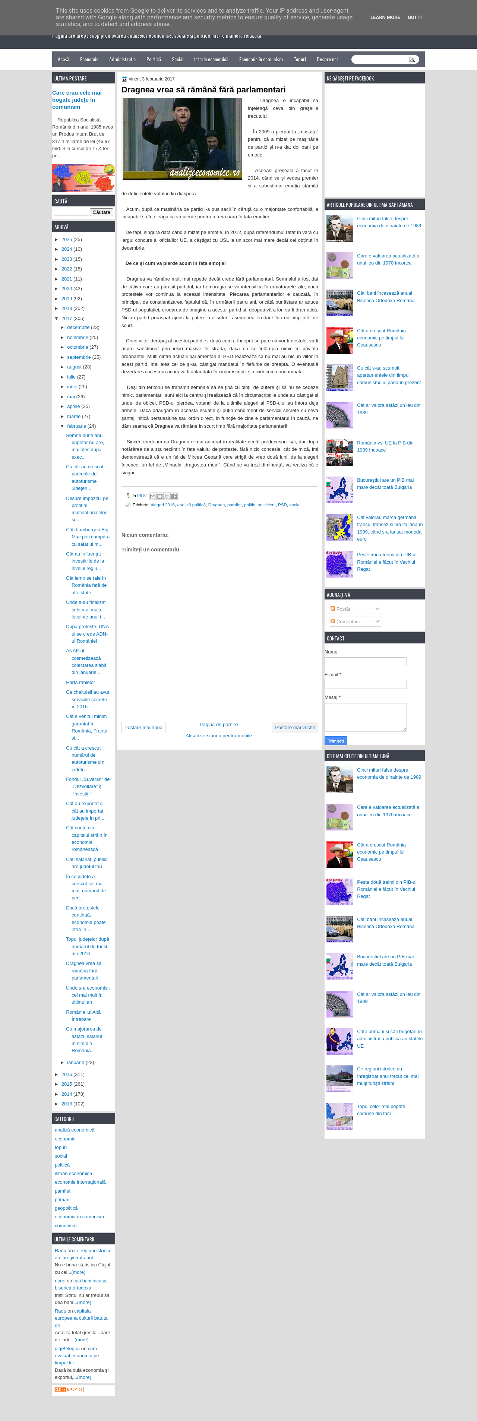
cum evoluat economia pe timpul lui (77, 1356)
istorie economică (73, 1173)
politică (62, 1165)
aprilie (74, 406)
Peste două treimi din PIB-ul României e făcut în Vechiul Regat (386, 562)
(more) (78, 1272)
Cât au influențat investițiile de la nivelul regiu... (85, 561)
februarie (77, 426)
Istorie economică (211, 59)
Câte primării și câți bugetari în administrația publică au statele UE (390, 1039)
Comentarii (345, 621)
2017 (67, 318)
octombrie (78, 347)
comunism (66, 1225)
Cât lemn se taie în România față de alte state (86, 585)
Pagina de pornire (219, 724)
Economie (89, 59)
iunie (73, 386)
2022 (67, 269)
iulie (72, 377)
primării (62, 1199)
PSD (282, 504)
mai (71, 396)
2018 (67, 308)
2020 (67, 288)
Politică (153, 59)
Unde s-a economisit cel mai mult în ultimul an (88, 995)
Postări (341, 609)
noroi (60, 1281)
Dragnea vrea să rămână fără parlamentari (83, 970)
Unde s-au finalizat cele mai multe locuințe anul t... (86, 609)
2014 (67, 1094)
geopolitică (66, 1208)
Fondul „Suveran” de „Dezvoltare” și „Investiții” (88, 786)
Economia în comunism (261, 59)
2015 (67, 1084)
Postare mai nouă (143, 727)
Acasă (63, 59)
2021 (67, 279)
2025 (67, 239)
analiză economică (75, 1130)
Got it (415, 17)
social (294, 504)
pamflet (234, 504)
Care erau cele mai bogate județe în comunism (77, 99)
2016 (67, 1074)
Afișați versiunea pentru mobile (219, 735)
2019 (67, 298)
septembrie (79, 357)
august (75, 367)
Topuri (300, 59)
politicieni (266, 504)
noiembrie (78, 337)
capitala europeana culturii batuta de (81, 1318)
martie (74, 416)
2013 (67, 1104)
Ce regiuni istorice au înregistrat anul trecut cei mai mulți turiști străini (387, 1076)
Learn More (385, 17)
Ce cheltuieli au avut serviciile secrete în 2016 (87, 699)
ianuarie (76, 1062)
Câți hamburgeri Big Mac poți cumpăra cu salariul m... (88, 537)
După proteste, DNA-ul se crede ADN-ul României (88, 634)
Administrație (122, 59)
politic (249, 504)
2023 (67, 259)
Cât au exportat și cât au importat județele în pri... (85, 811)
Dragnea (216, 504)
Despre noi (327, 59)
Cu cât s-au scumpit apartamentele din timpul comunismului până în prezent (389, 375)
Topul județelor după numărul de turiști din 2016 (87, 946)
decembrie (79, 327)
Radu (60, 1250)
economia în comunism (79, 1216)
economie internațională (80, 1182)
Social (177, 59)
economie (65, 1139)
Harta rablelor (80, 682)
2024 (67, 249)
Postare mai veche (295, 727)
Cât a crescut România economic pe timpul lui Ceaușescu (381, 338)
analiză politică (191, 504)
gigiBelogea (67, 1348)
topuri (61, 1147)
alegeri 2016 (163, 504)
